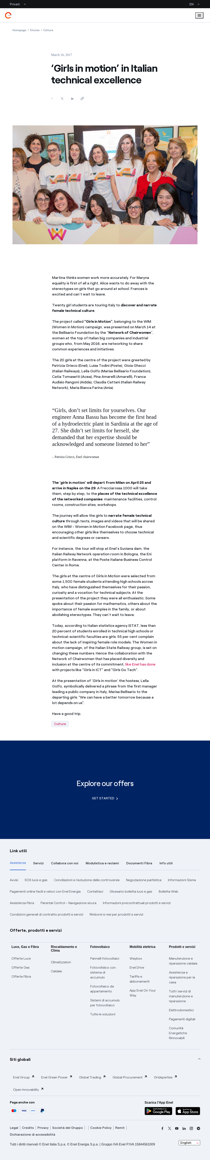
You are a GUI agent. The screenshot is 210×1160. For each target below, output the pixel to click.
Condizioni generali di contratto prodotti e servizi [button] (46, 914)
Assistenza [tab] (18, 863)
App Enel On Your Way (143, 992)
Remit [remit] (120, 1128)
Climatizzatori (61, 962)
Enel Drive (137, 967)
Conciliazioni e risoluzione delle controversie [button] (87, 880)
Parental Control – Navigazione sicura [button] (68, 903)
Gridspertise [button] (165, 1077)
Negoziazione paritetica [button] (143, 880)
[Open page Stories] (35, 30)
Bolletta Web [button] (168, 891)
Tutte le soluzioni (102, 1014)
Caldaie (56, 971)
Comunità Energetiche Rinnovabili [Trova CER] (178, 1033)
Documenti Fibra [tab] (139, 863)
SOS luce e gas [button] (36, 880)
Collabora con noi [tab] (64, 863)
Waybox (136, 958)
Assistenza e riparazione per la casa (182, 977)
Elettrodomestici (181, 1010)
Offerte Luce (21, 958)
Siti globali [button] (20, 1059)
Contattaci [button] (95, 891)
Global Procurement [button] (130, 1077)
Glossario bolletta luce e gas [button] (131, 891)
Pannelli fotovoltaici (104, 958)
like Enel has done (140, 664)
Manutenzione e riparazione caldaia (183, 961)
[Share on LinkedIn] (72, 98)
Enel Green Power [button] (57, 1077)
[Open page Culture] (48, 30)
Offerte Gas (20, 967)
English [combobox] (185, 1143)
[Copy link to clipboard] (82, 98)
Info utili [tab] (166, 863)
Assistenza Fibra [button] (22, 903)
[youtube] (176, 1128)
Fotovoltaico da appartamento (102, 988)
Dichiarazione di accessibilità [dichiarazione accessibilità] (32, 1134)
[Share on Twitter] (62, 98)
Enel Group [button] (24, 1077)
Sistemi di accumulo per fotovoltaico (105, 1002)
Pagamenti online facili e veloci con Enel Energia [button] (45, 891)
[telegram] (198, 1128)
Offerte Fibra (21, 976)
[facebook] (162, 1128)
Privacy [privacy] (43, 1128)
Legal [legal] (14, 1128)
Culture (60, 724)
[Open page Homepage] (19, 30)
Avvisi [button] (14, 880)
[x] (169, 1128)
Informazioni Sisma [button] (182, 880)
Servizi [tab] (38, 863)
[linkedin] (184, 1128)
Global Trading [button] (92, 1077)
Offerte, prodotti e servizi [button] (36, 930)
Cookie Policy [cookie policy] (101, 1128)
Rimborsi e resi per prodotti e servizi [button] (116, 914)
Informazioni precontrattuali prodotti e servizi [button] (137, 903)
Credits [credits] (28, 1128)
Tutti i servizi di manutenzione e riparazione (181, 996)
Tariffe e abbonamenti (140, 979)
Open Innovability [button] (28, 1089)
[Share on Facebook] (52, 98)
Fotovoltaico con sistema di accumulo (103, 972)
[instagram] (191, 1128)
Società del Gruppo (67, 1128)
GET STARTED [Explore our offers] (105, 798)
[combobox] (189, 1142)
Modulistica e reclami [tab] (102, 863)
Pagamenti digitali (182, 1019)
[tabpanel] (105, 897)
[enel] (8, 15)
